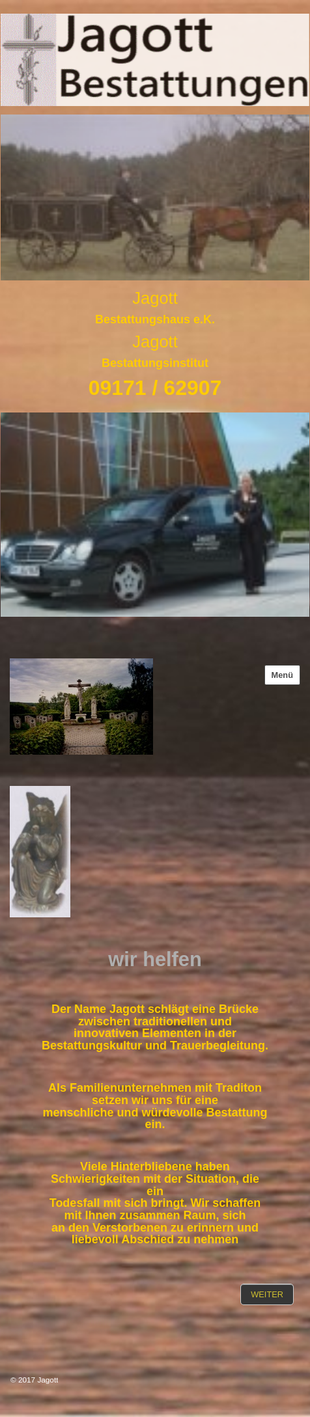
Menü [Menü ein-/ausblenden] (282, 675)
